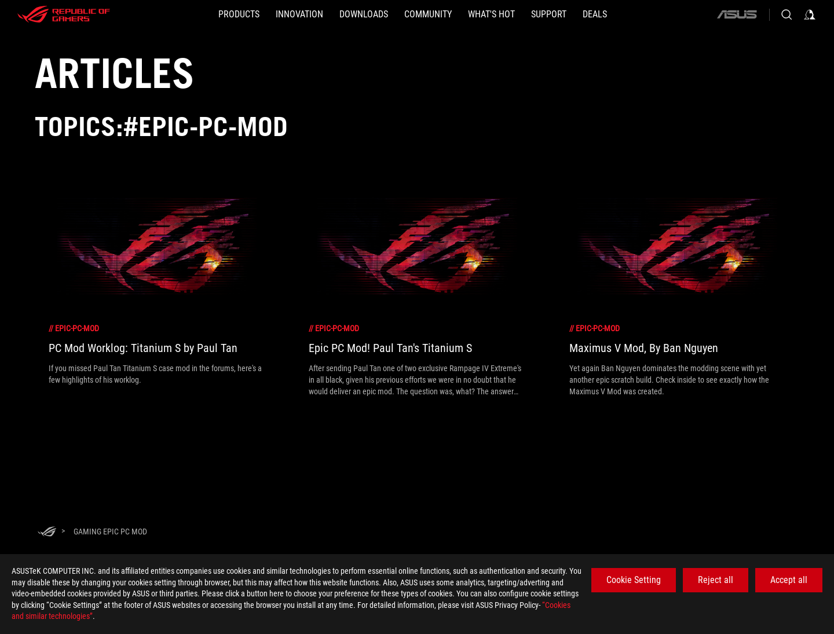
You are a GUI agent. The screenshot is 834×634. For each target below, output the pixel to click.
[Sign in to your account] (810, 14)
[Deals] (595, 14)
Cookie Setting (633, 579)
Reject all (715, 579)
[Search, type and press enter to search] (786, 14)
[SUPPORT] (548, 14)
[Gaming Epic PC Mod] (110, 531)
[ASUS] (737, 14)
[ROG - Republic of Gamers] (63, 14)
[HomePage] (47, 532)
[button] (238, 14)
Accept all (788, 579)
